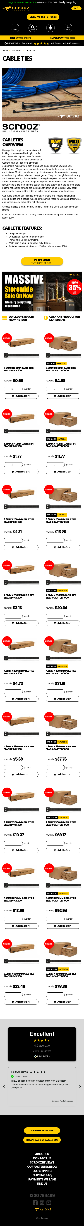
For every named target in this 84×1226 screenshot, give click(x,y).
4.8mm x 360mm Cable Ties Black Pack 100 (19, 748)
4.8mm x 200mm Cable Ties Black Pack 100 (19, 596)
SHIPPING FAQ (42, 1175)
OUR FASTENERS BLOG (42, 1167)
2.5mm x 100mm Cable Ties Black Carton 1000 (61, 369)
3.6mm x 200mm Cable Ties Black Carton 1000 (61, 521)
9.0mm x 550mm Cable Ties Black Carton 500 (61, 975)
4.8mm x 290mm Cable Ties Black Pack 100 (19, 672)
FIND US (42, 1184)
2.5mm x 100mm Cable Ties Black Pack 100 (19, 369)
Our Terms (42, 1218)
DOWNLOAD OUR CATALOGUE (42, 1140)
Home (5, 50)
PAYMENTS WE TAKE (42, 1179)
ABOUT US (42, 1154)
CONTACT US (42, 1158)
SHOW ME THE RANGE (42, 1130)
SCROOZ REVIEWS (42, 1162)
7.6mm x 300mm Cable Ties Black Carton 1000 (61, 824)
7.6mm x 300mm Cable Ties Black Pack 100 (19, 824)
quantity (27, 389)
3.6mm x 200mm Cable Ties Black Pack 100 (19, 521)
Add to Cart (20, 396)
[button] (4, 1086)
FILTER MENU (42, 261)
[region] (42, 1086)
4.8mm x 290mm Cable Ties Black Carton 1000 (61, 672)
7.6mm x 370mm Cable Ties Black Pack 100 (19, 899)
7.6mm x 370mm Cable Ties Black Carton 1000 (61, 899)
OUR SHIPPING (42, 1171)
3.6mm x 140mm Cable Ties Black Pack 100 (19, 445)
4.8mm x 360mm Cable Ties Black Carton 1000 (61, 748)
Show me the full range (43, 17)
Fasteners (17, 50)
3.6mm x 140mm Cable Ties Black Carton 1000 (61, 445)
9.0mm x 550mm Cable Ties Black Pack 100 (19, 975)
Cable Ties (30, 50)
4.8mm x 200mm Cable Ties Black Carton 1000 (61, 596)
